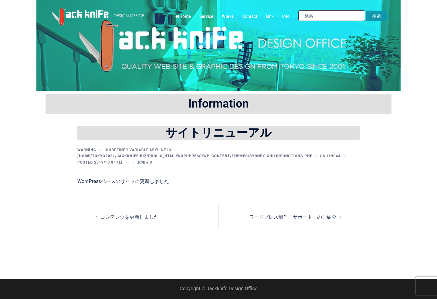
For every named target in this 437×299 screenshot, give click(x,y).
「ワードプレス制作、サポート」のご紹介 (290, 217)
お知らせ (145, 162)
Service (206, 16)
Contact (249, 16)
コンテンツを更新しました (129, 217)
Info (286, 16)
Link (270, 16)
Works (228, 16)
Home (183, 16)
